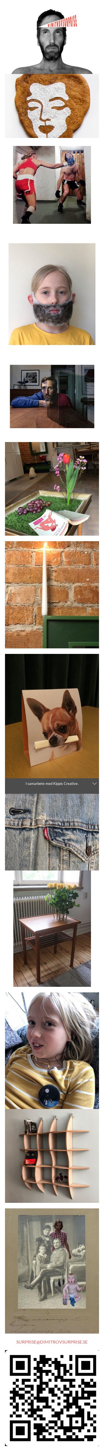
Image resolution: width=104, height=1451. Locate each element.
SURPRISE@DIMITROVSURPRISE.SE (52, 1341)
